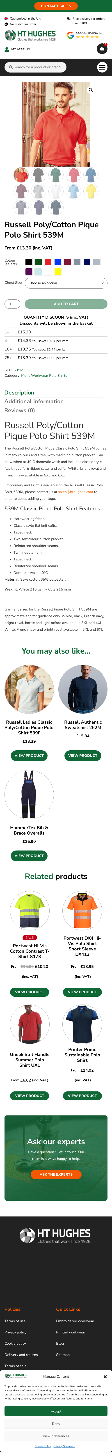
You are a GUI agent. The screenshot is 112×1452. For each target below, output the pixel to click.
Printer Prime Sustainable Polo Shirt (82, 1055)
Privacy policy (15, 1332)
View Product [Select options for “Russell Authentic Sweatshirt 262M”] (82, 755)
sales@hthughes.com (75, 491)
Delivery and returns (21, 1354)
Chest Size (13, 282)
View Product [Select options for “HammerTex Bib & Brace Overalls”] (29, 855)
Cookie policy (15, 1343)
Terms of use (15, 1321)
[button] (105, 1377)
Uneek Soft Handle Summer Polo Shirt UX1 (30, 1059)
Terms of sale (16, 1366)
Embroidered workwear (75, 1321)
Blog (60, 1343)
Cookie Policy (43, 1446)
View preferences (56, 1436)
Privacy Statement (64, 1446)
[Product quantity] (12, 304)
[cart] (102, 48)
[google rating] (85, 35)
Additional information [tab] (34, 401)
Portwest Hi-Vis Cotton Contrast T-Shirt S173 (30, 951)
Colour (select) (11, 262)
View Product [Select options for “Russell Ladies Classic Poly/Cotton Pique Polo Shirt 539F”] (29, 755)
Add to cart (66, 304)
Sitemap (63, 1354)
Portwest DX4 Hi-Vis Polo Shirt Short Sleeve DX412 (82, 946)
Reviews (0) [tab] (19, 410)
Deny (56, 1423)
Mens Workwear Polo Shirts (44, 375)
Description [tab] (19, 393)
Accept (56, 1411)
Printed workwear (70, 1332)
